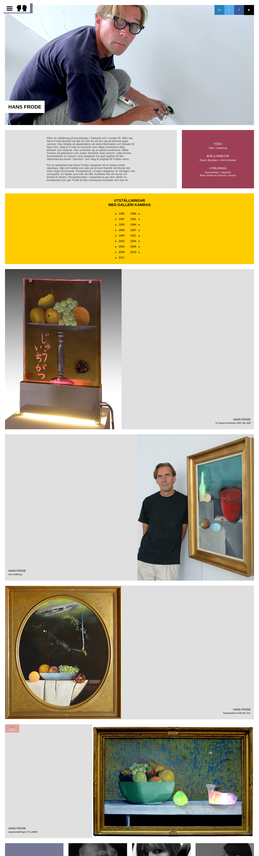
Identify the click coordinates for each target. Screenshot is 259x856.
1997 (135, 230)
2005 (120, 246)
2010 (135, 252)
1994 (135, 224)
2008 (120, 252)
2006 (135, 246)
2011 (120, 257)
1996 (120, 230)
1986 (135, 213)
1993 (120, 224)
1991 (135, 219)
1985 (120, 213)
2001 (135, 235)
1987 (120, 219)
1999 (120, 235)
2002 (120, 241)
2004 (135, 241)
